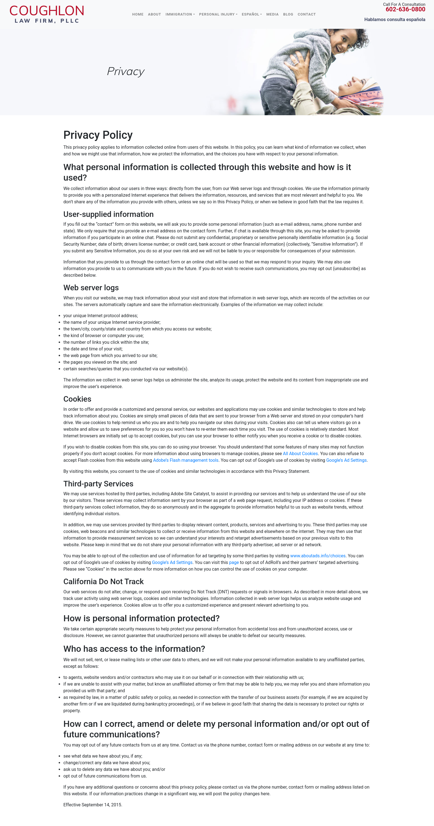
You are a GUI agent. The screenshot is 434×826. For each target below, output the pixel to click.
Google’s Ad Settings (346, 460)
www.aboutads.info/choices (318, 555)
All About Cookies (300, 453)
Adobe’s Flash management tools (185, 460)
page (234, 562)
